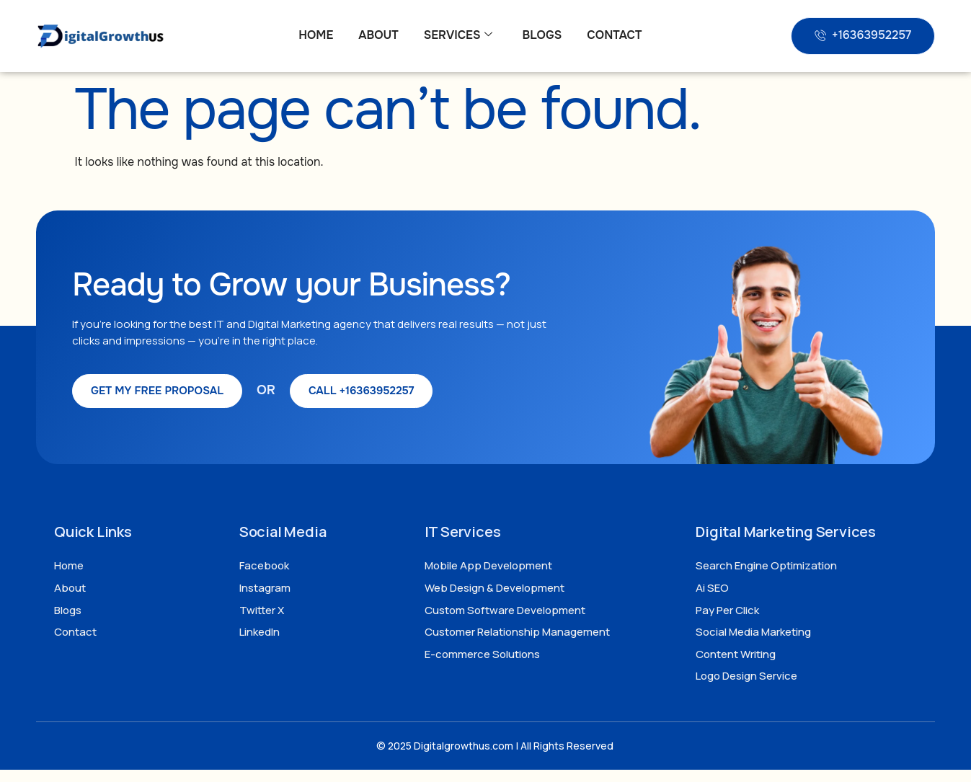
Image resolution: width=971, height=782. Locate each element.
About (378, 35)
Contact (614, 35)
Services (458, 35)
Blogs (542, 35)
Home (315, 35)
